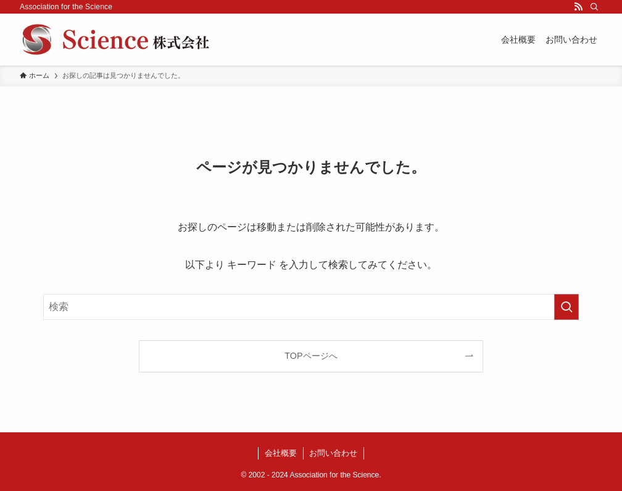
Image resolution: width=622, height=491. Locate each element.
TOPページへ (310, 356)
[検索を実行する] (566, 307)
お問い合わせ (333, 453)
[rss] (578, 7)
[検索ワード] (311, 307)
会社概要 (281, 453)
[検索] (594, 7)
